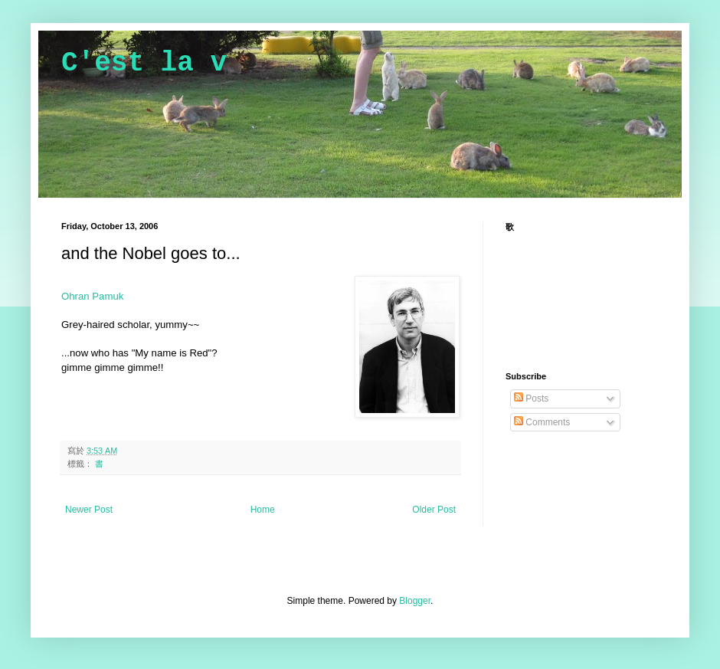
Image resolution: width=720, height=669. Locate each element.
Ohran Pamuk (92, 296)
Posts (531, 398)
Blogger (414, 600)
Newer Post (89, 509)
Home (262, 509)
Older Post (434, 509)
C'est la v (144, 63)
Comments (542, 422)
